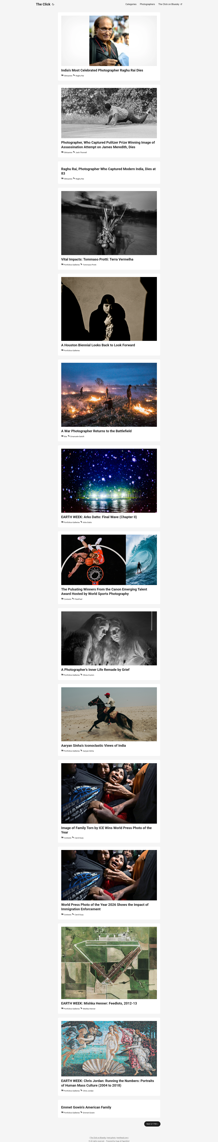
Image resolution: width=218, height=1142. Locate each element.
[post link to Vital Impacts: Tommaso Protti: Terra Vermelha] (109, 229)
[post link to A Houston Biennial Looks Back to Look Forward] (109, 315)
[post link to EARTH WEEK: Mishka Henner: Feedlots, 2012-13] (109, 968)
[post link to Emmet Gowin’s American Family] (109, 1109)
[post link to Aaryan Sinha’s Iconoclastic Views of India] (109, 720)
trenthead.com (122, 1138)
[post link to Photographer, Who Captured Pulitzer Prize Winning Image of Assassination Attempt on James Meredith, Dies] (109, 121)
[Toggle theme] (53, 4)
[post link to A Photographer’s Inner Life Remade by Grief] (109, 644)
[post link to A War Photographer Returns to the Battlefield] (109, 400)
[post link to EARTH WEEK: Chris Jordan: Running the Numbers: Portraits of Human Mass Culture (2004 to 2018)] (109, 1057)
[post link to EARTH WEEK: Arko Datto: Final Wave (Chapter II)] (109, 486)
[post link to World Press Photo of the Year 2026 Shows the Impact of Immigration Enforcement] (109, 883)
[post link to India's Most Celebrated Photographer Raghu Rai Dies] (109, 46)
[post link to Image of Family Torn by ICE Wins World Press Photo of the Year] (109, 801)
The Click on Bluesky (98, 1138)
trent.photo (111, 1138)
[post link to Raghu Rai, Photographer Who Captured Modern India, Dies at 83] (109, 172)
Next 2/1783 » (152, 1124)
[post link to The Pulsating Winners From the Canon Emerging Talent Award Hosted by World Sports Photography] (109, 567)
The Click (43, 4)
